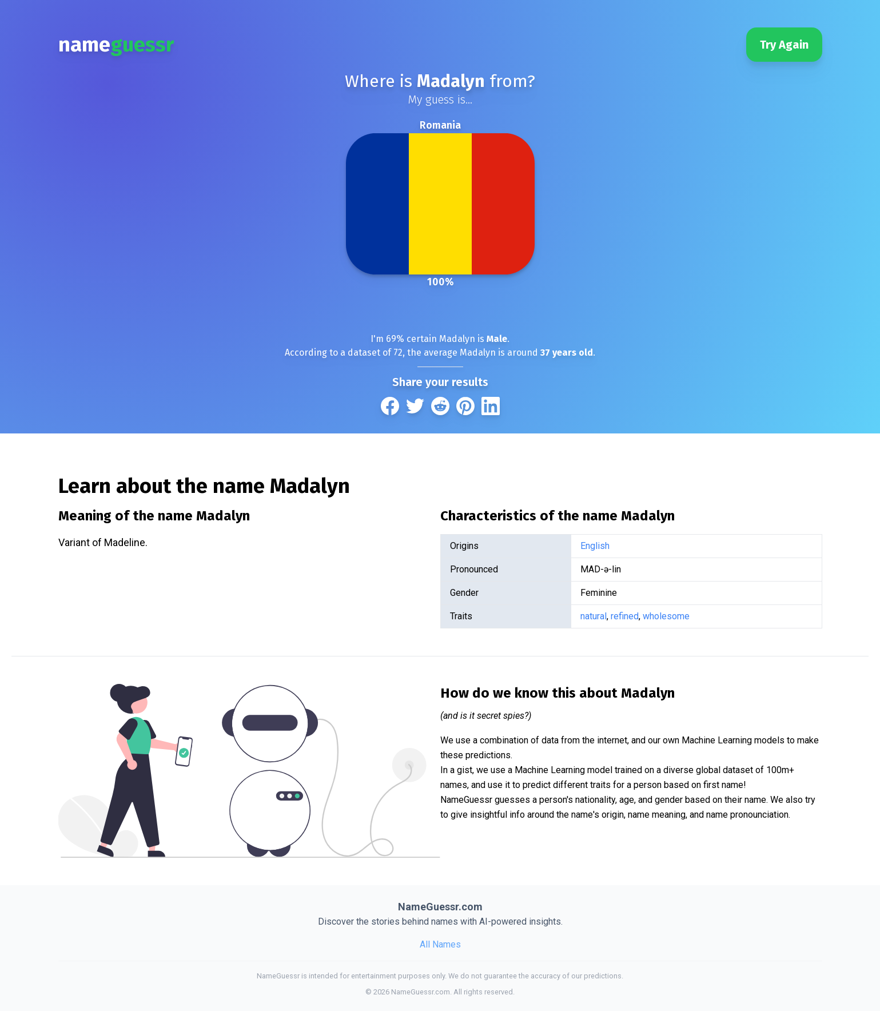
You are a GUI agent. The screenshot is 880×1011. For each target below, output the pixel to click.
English (595, 545)
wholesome (666, 616)
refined (625, 616)
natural (593, 616)
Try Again (784, 44)
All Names (440, 944)
